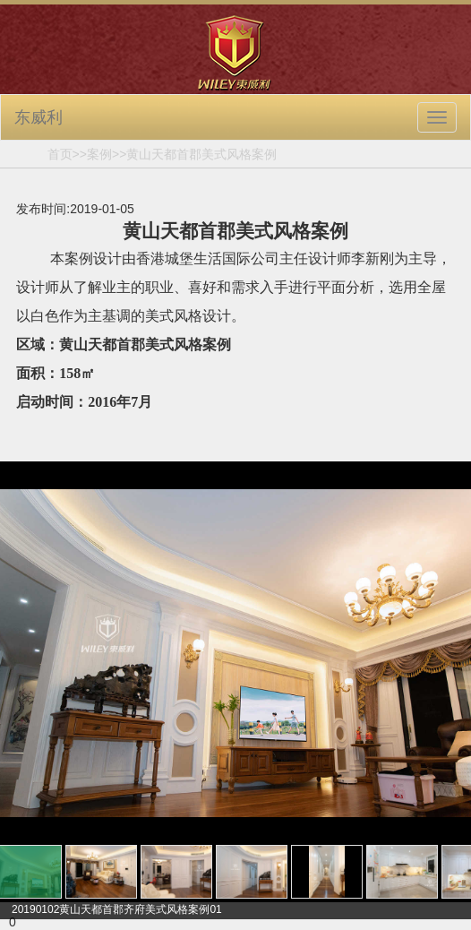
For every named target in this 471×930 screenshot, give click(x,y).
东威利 (38, 117)
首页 (60, 154)
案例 (99, 154)
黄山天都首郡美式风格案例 (201, 154)
